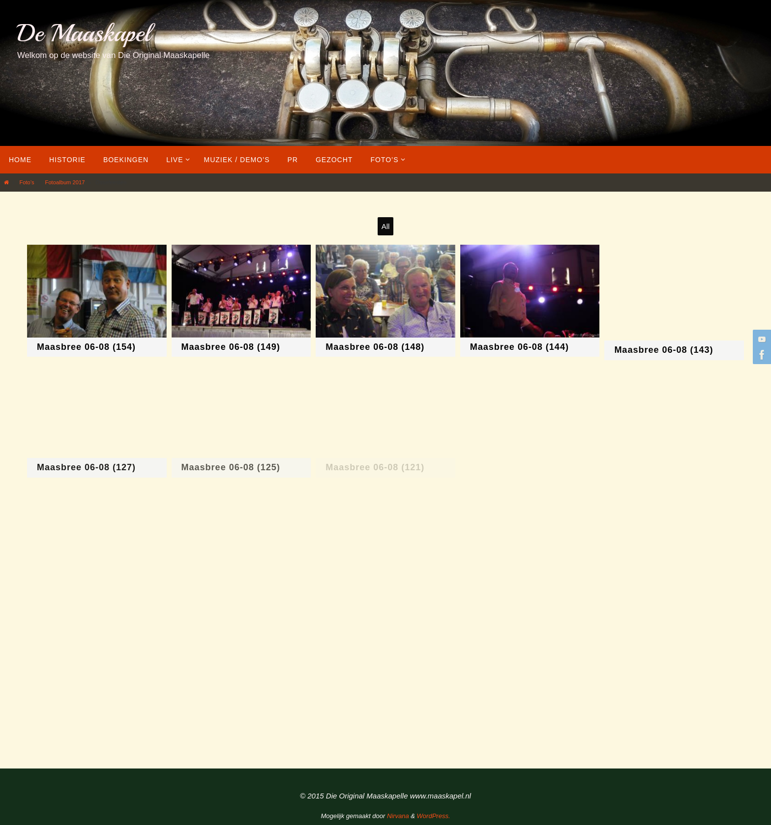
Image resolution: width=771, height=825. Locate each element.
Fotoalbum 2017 (65, 182)
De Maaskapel (83, 33)
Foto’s (26, 182)
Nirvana (398, 816)
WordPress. (433, 816)
